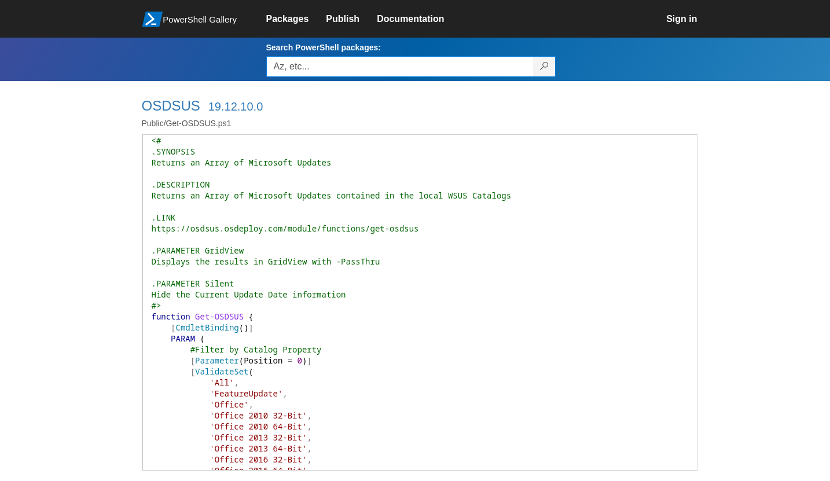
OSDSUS (171, 105)
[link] (296, 19)
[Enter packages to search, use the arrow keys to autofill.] (400, 66)
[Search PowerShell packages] (544, 66)
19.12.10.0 (235, 106)
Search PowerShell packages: (323, 47)
